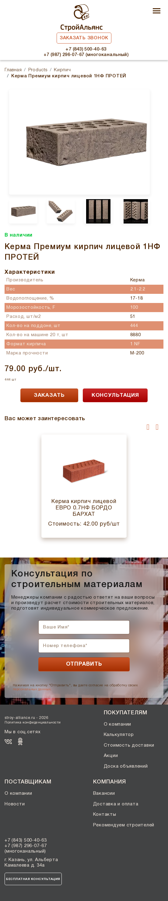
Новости (15, 804)
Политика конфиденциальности (33, 722)
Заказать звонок (84, 38)
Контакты (104, 814)
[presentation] (148, 427)
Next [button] (159, 228)
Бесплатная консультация (33, 879)
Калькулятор (119, 735)
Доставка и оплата (115, 804)
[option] (79, 142)
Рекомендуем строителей (124, 825)
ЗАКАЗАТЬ (49, 395)
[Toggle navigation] (156, 11)
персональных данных (32, 689)
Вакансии (104, 793)
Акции (111, 756)
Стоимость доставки (129, 745)
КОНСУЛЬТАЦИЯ (115, 395)
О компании (117, 724)
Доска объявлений (126, 766)
